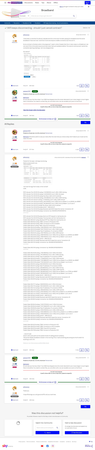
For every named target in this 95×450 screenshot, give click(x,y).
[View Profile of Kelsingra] (84, 157)
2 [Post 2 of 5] (25, 149)
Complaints (62, 441)
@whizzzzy (26, 97)
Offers (56, 3)
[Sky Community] (15, 3)
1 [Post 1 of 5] (25, 85)
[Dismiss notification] (88, 6)
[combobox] (50, 16)
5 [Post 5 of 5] (25, 400)
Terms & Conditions (30, 441)
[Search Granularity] (24, 16)
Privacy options (22, 441)
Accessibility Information (53, 441)
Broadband (47, 10)
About (49, 3)
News (37, 3)
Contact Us (68, 441)
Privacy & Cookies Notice (41, 441)
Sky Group (74, 441)
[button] (88, 35)
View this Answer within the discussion (34, 110)
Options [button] (85, 27)
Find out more (48, 94)
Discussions (28, 3)
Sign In (88, 2)
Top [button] (92, 441)
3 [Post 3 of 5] (25, 350)
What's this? (14, 42)
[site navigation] (5, 2)
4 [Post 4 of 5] (25, 115)
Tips (42, 3)
